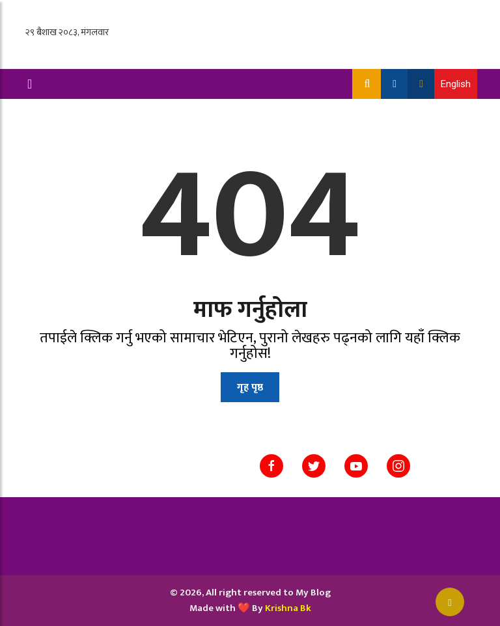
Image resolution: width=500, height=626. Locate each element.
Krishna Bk (288, 608)
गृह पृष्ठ (250, 387)
